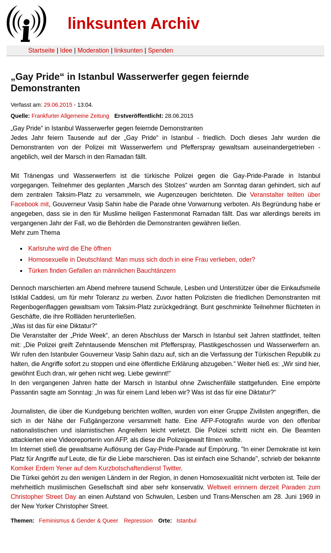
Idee (66, 50)
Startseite (41, 50)
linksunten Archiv (133, 23)
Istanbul (186, 520)
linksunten (128, 50)
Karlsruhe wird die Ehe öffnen (69, 248)
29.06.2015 (58, 105)
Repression (138, 520)
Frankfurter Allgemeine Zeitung (70, 116)
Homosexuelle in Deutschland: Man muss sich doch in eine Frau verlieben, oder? (141, 259)
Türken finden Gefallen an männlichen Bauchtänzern (102, 270)
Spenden (160, 50)
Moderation (93, 50)
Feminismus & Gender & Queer (78, 520)
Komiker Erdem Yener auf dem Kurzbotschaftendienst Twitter (96, 468)
